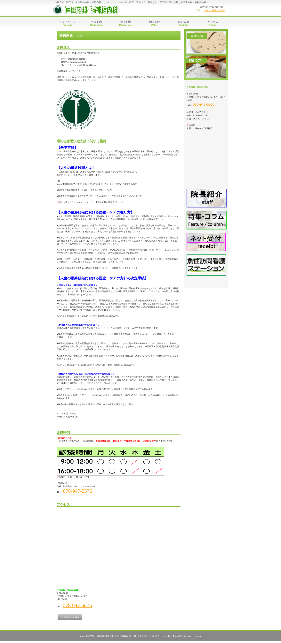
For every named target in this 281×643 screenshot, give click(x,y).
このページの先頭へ (70, 617)
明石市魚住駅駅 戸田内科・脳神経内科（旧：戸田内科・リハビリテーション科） (92, 10)
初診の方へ (206, 67)
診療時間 (206, 42)
